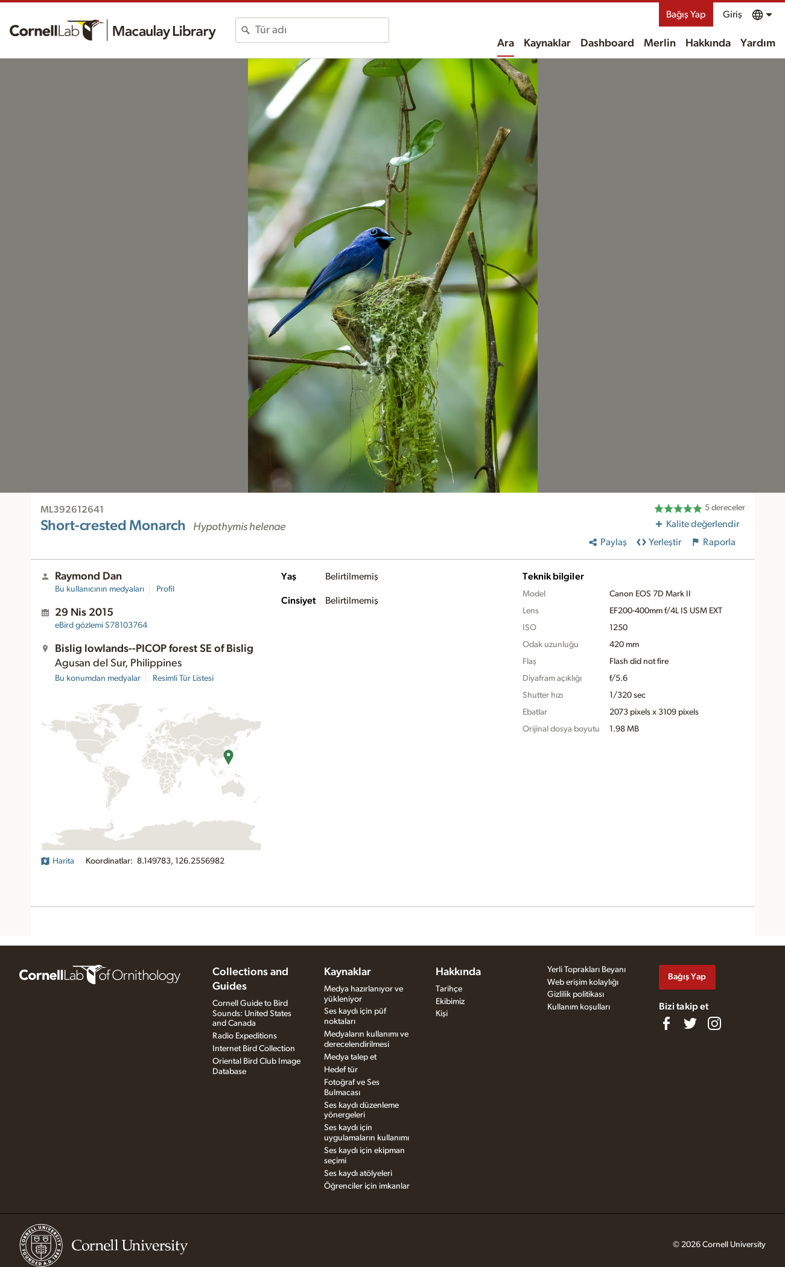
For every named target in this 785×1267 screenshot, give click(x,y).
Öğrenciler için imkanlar (367, 1186)
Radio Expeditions (244, 1036)
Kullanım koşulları (578, 1007)
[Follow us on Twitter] (690, 1023)
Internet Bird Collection (253, 1048)
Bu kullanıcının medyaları (99, 589)
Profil (165, 589)
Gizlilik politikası (575, 994)
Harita (57, 861)
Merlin (660, 43)
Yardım (757, 43)
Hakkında (708, 43)
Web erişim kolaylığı (582, 982)
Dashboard (607, 43)
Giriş (732, 14)
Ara (505, 43)
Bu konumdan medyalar (98, 678)
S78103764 (101, 625)
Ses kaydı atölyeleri (358, 1173)
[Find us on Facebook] (666, 1023)
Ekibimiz (450, 1001)
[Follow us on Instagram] (714, 1023)
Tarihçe (449, 989)
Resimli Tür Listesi (183, 678)
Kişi (442, 1013)
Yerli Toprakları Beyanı (586, 969)
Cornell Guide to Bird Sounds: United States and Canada (251, 1013)
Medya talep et (350, 1057)
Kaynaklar (547, 43)
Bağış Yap (686, 14)
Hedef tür (341, 1070)
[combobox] (322, 30)
